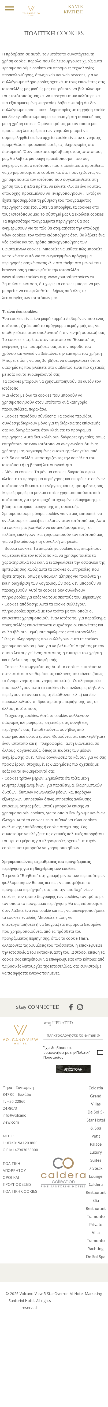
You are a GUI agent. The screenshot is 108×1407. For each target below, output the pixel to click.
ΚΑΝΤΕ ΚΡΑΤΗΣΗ (73, 9)
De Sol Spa (95, 1256)
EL (47, 5)
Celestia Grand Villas (95, 1096)
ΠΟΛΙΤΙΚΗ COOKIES (20, 1191)
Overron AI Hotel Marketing (78, 1293)
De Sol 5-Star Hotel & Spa (96, 1120)
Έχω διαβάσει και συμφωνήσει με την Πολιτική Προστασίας (67, 1052)
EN (46, 10)
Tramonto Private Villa (96, 1224)
